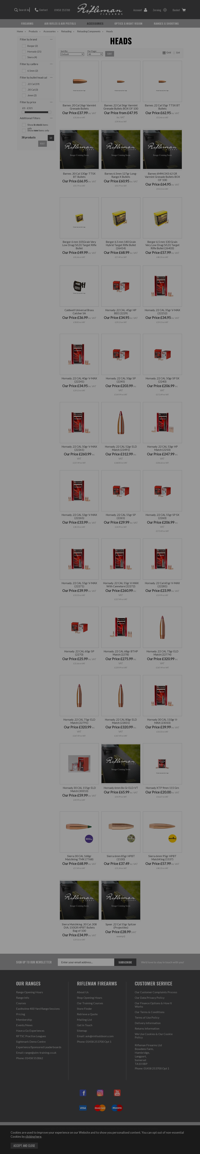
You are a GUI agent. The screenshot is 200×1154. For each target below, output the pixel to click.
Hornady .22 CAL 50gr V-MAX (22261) (79, 448)
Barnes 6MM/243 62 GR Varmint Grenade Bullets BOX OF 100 (162, 177)
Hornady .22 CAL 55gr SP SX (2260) (162, 516)
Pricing (20, 1014)
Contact (41, 10)
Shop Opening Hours (89, 997)
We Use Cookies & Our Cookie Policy (154, 1035)
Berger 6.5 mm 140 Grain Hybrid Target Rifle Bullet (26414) (121, 245)
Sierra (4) (32, 57)
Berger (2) (32, 45)
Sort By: (72, 53)
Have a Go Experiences (30, 1030)
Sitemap (82, 1030)
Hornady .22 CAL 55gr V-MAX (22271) (79, 584)
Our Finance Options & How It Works (153, 1004)
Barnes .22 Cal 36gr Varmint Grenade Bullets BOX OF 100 (120, 107)
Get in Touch (84, 1025)
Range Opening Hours (29, 992)
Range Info (22, 997)
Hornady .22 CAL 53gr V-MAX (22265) (79, 516)
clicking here (33, 1136)
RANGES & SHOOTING (166, 23)
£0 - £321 (27, 108)
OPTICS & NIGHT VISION (128, 23)
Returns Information (147, 1028)
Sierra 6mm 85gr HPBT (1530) (121, 857)
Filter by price (28, 102)
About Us (83, 992)
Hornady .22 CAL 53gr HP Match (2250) (162, 448)
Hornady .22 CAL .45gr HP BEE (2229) (120, 311)
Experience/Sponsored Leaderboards (38, 1047)
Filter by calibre (29, 64)
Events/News (24, 1025)
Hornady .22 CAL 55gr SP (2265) (121, 516)
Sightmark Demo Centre (31, 1041)
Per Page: (95, 53)
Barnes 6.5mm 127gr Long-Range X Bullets (121, 175)
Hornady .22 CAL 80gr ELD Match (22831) (121, 721)
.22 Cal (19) (33, 84)
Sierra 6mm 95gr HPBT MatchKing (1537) (162, 857)
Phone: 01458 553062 (29, 1058)
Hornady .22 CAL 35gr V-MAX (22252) (162, 311)
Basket (179, 10)
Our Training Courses (90, 1003)
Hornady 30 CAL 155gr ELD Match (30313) (79, 789)
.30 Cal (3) (32, 89)
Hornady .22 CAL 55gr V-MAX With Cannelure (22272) (121, 584)
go (51, 137)
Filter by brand (28, 39)
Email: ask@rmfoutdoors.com (95, 1036)
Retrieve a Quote (87, 1014)
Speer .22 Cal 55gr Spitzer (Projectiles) (121, 926)
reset (42, 143)
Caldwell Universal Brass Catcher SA (79, 311)
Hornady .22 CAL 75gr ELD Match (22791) (79, 721)
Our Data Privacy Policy (149, 997)
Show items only (37, 125)
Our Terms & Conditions (149, 1012)
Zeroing (160, 10)
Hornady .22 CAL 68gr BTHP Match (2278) (121, 653)
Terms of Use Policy (147, 1017)
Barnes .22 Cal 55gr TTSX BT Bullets (162, 107)
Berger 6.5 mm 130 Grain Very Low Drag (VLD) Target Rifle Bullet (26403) (162, 245)
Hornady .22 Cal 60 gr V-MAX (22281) (162, 584)
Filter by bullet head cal (33, 77)
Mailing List (84, 1019)
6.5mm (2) (32, 70)
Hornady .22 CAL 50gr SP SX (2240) (162, 380)
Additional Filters (30, 118)
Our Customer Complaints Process (156, 992)
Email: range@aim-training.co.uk (36, 1052)
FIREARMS (27, 23)
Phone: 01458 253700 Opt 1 (94, 1041)
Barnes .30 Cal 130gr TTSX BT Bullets (79, 175)
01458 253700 (60, 10)
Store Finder (84, 1008)
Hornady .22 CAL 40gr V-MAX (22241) (79, 380)
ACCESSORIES (95, 23)
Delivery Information (148, 1023)
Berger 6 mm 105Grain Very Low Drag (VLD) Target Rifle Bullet (79, 245)
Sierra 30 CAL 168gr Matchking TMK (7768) (79, 857)
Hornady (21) (34, 51)
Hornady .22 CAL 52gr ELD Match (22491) (121, 448)
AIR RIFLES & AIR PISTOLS (60, 23)
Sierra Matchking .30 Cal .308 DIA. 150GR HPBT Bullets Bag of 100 (79, 927)
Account (140, 10)
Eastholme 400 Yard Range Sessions (38, 1008)
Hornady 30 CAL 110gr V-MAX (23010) (162, 721)
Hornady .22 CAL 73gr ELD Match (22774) (162, 653)
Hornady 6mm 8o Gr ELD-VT (121, 787)
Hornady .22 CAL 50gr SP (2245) (121, 380)
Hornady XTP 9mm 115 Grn (162, 787)
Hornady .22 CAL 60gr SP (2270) (79, 653)
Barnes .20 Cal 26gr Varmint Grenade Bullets (79, 107)
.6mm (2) (32, 95)
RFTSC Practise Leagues (31, 1036)
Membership (24, 1019)
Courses (21, 1003)
